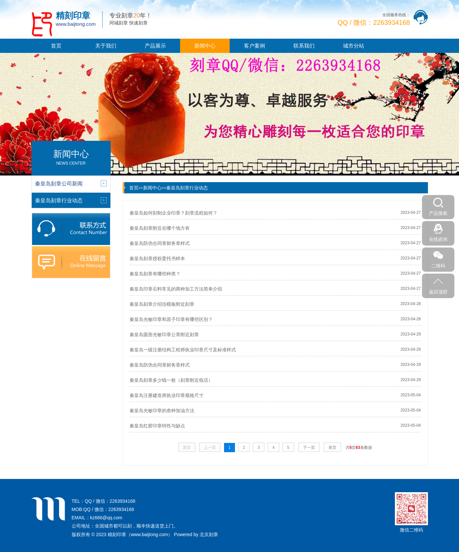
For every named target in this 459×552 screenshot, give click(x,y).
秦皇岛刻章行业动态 (187, 187)
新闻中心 (204, 46)
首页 (56, 46)
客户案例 (254, 46)
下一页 (309, 447)
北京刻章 (209, 534)
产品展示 (155, 46)
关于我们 (105, 46)
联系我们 (304, 46)
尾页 (332, 447)
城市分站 (353, 46)
